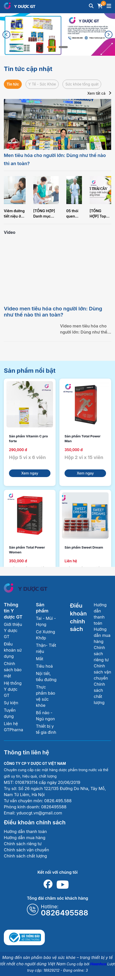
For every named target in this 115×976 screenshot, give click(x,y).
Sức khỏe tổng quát (81, 84)
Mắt (39, 658)
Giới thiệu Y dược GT (13, 630)
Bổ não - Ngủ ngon (45, 715)
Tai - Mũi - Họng (46, 621)
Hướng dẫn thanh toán (25, 831)
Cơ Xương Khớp (45, 634)
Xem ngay (29, 473)
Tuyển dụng (10, 713)
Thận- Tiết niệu (46, 648)
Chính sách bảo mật (13, 669)
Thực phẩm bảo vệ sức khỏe (45, 696)
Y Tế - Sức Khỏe (42, 84)
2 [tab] (63, 47)
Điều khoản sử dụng (13, 650)
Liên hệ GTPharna (13, 726)
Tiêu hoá (44, 666)
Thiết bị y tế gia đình (46, 729)
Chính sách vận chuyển (102, 672)
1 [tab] (51, 47)
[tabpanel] (57, 34)
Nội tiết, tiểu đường (46, 676)
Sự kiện (11, 702)
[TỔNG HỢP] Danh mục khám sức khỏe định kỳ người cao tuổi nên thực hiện (45, 214)
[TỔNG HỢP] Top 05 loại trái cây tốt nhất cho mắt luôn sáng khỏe (100, 214)
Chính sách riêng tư (101, 653)
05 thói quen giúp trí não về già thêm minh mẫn (73, 214)
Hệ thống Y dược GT (13, 689)
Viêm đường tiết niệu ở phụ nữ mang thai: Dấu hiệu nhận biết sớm (14, 214)
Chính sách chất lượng (25, 855)
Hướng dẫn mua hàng (102, 635)
